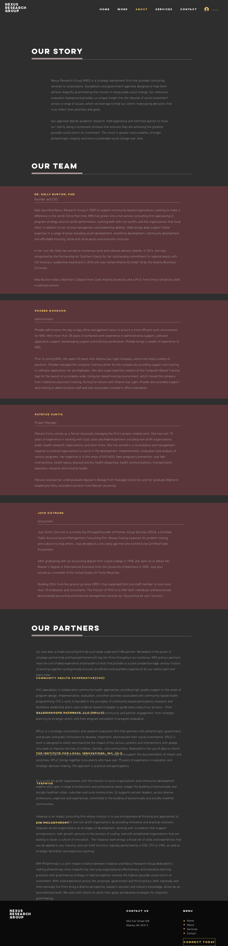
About (190, 925)
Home (190, 921)
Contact (191, 933)
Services (192, 929)
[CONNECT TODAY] (199, 942)
